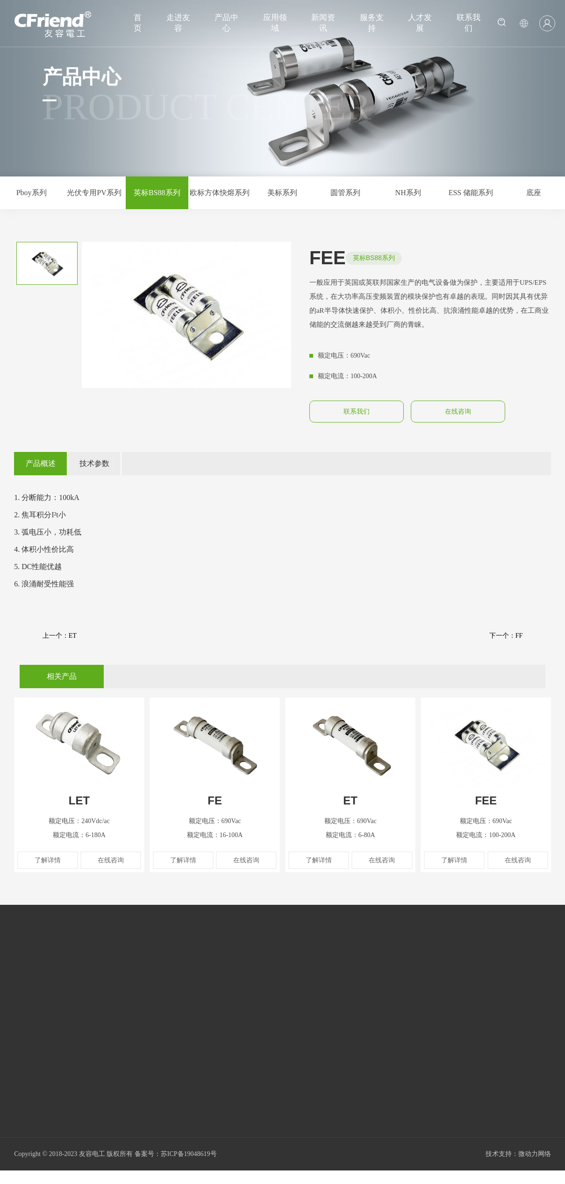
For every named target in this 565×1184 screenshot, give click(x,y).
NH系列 (408, 193)
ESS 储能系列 (471, 193)
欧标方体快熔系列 (220, 193)
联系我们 (468, 23)
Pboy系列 (31, 193)
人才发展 (420, 23)
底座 (533, 193)
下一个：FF (506, 635)
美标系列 (282, 193)
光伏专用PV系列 (94, 193)
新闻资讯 (323, 23)
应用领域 (275, 23)
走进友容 (178, 23)
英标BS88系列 (157, 193)
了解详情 (48, 860)
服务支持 (372, 23)
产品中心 (226, 23)
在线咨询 (458, 411)
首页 (138, 23)
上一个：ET (60, 635)
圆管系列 (345, 193)
